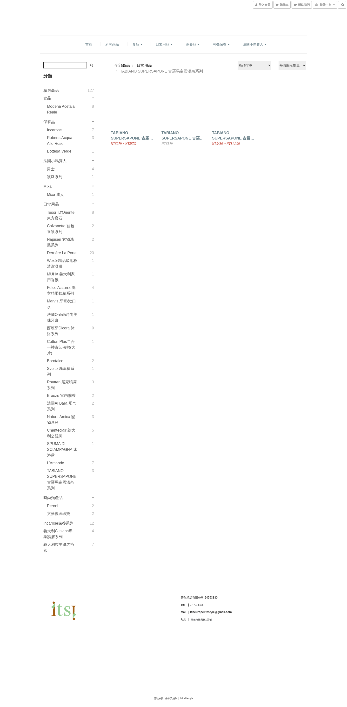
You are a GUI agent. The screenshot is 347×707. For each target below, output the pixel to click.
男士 (51, 169)
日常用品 (164, 44)
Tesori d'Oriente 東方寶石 (60, 215)
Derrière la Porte (62, 253)
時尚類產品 (53, 498)
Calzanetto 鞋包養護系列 (60, 229)
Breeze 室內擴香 (61, 396)
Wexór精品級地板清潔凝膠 (62, 263)
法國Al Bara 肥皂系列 (61, 406)
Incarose (54, 130)
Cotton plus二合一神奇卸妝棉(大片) (61, 347)
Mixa (47, 186)
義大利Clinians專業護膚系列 (58, 534)
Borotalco (55, 361)
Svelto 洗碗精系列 (60, 371)
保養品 (193, 44)
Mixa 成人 (55, 195)
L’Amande (55, 463)
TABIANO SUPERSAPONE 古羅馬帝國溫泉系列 (61, 479)
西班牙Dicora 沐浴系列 (61, 331)
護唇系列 (54, 177)
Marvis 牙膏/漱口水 (61, 304)
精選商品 (51, 90)
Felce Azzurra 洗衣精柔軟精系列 (61, 290)
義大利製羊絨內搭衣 (58, 547)
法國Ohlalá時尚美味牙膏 (62, 317)
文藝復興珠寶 (58, 514)
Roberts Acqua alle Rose (59, 141)
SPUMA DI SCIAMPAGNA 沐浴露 (62, 449)
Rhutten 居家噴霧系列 (62, 385)
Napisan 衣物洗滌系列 (60, 242)
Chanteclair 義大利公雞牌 (61, 433)
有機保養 (221, 44)
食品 (137, 44)
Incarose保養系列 (58, 523)
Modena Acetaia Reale (61, 109)
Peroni (52, 506)
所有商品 (112, 44)
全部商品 (122, 65)
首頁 (88, 44)
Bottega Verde (59, 151)
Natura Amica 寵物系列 (61, 420)
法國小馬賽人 (255, 44)
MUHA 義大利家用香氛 (61, 277)
